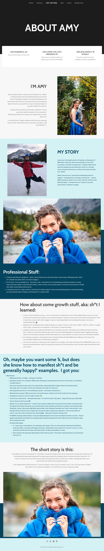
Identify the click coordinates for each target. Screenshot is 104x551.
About (62, 3)
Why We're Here (79, 3)
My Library (40, 3)
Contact (69, 3)
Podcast (31, 3)
